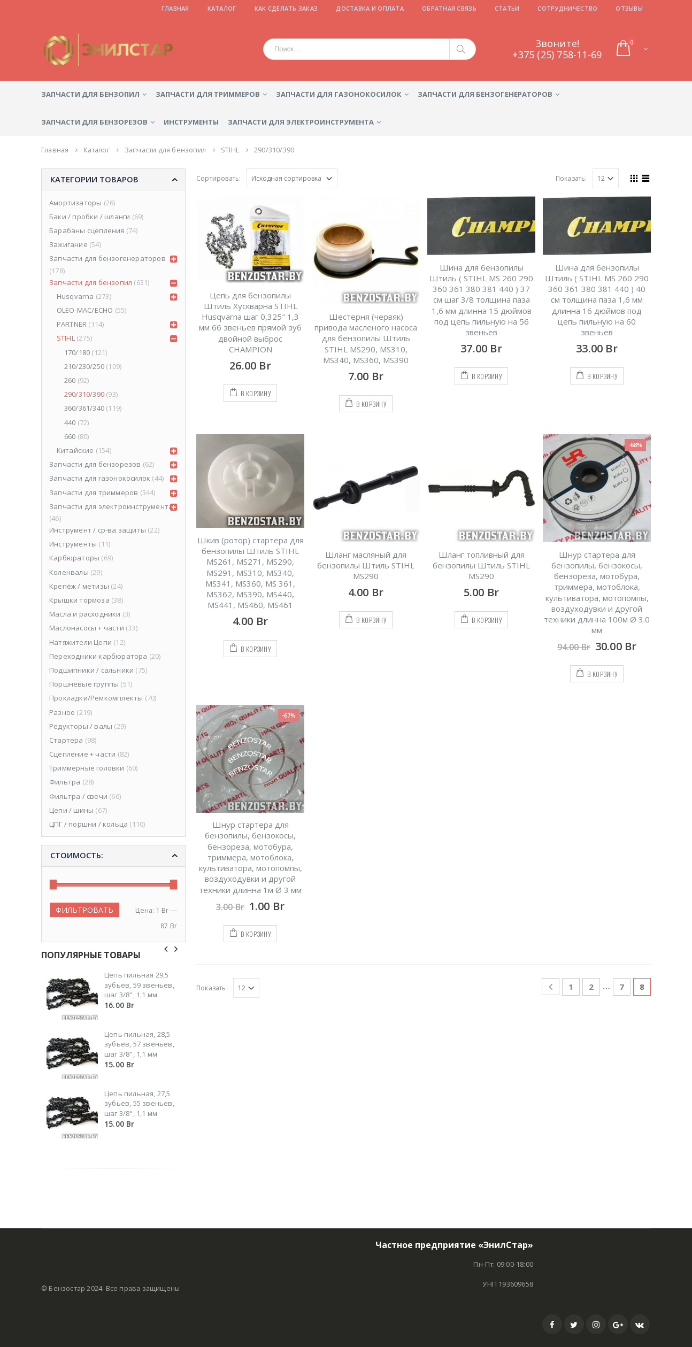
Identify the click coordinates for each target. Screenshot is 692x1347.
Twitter (574, 1324)
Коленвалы (69, 572)
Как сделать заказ (286, 8)
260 (70, 380)
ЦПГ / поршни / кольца (88, 824)
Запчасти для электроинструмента (301, 122)
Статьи (507, 8)
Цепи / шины (71, 810)
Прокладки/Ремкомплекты (96, 698)
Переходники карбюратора (98, 656)
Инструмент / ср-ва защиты (97, 530)
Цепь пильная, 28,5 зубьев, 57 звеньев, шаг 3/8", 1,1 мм (139, 1043)
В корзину (256, 393)
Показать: (571, 178)
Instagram (596, 1324)
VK (640, 1324)
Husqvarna (75, 296)
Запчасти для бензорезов (94, 122)
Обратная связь (449, 8)
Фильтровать (84, 910)
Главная (175, 8)
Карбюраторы (74, 558)
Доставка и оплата (370, 8)
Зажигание (68, 244)
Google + (618, 1324)
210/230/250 (84, 366)
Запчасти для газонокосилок (339, 94)
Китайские (75, 450)
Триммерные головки (87, 768)
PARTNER (72, 324)
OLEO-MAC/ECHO (85, 310)
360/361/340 (84, 408)
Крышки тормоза (79, 600)
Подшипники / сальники (91, 670)
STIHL (66, 338)
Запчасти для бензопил (90, 94)
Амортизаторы (75, 202)
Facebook (552, 1324)
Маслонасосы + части (86, 628)
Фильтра (64, 782)
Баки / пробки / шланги (89, 216)
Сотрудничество (567, 8)
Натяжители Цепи (80, 642)
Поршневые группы (84, 684)
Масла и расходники (85, 614)
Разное (62, 712)
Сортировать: (218, 178)
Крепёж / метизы (79, 586)
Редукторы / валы (80, 726)
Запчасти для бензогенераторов (485, 94)
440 (70, 422)
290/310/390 (84, 394)
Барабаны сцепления (87, 230)
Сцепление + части (82, 754)
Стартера (66, 740)
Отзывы (629, 8)
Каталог (221, 8)
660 (70, 436)
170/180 (77, 352)
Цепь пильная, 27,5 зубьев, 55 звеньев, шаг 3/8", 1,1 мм (139, 1103)
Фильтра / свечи (78, 796)
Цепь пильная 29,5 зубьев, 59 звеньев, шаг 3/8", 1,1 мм (139, 984)
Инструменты (191, 122)
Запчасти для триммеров (208, 94)
